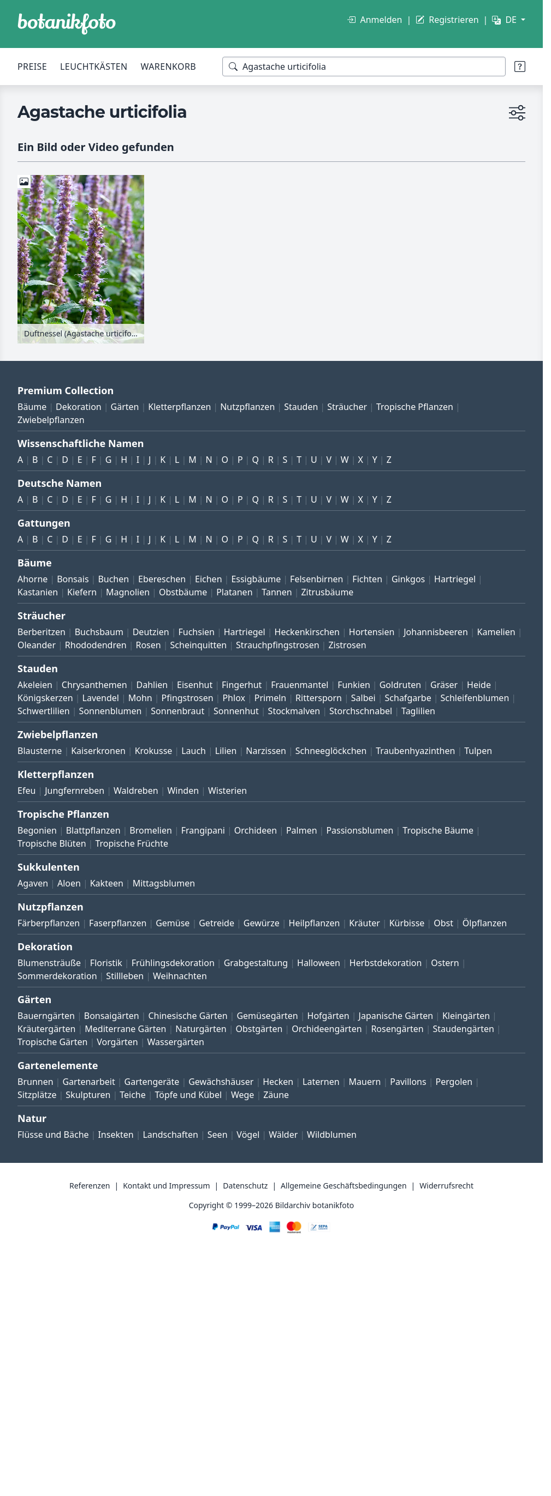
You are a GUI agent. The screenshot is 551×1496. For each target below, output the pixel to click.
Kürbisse (407, 923)
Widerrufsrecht (446, 1185)
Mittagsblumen (164, 883)
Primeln (270, 698)
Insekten (115, 1135)
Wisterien (227, 791)
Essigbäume (256, 579)
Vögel (247, 1135)
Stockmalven (294, 711)
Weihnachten (180, 976)
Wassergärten (175, 1042)
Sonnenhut (236, 711)
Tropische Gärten (52, 1042)
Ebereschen (162, 579)
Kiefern (82, 592)
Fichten (367, 579)
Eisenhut (194, 685)
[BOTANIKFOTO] (66, 24)
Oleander (36, 645)
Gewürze (262, 923)
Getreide (216, 923)
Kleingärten (466, 1016)
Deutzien (151, 632)
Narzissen (266, 751)
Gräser (444, 685)
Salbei (363, 698)
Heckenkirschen (307, 632)
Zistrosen (347, 645)
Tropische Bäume (437, 830)
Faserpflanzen (117, 923)
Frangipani (203, 830)
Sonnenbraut (177, 711)
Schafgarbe (408, 698)
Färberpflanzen (48, 923)
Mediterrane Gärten (125, 1029)
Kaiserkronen (98, 751)
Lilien (226, 751)
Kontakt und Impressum (166, 1185)
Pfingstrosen (188, 698)
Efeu (26, 791)
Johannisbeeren (436, 632)
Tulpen (478, 751)
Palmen (301, 830)
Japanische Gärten (396, 1016)
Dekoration (79, 407)
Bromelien (150, 830)
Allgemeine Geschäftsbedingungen (344, 1185)
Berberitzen (41, 632)
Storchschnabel (360, 711)
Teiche (133, 1095)
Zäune (276, 1095)
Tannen (277, 592)
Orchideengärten (327, 1029)
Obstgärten (258, 1029)
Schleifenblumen (475, 698)
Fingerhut (242, 685)
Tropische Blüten (51, 843)
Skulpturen (88, 1095)
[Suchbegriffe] (364, 66)
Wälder (283, 1135)
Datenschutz (245, 1185)
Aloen (69, 883)
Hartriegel (455, 579)
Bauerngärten (46, 1016)
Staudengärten (463, 1029)
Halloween (318, 963)
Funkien (353, 685)
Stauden (301, 407)
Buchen (113, 579)
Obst (443, 923)
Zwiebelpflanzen (51, 420)
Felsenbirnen (316, 579)
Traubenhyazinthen (415, 751)
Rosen (148, 645)
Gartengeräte (152, 1082)
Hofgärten (328, 1016)
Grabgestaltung (256, 963)
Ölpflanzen (485, 923)
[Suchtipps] (519, 66)
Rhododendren (96, 645)
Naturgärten (200, 1029)
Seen (218, 1135)
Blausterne (39, 751)
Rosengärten (397, 1029)
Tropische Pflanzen (414, 407)
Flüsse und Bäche (53, 1135)
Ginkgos (408, 579)
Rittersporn (318, 698)
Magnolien (128, 592)
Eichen (208, 579)
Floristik (106, 963)
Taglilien (418, 711)
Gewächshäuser (220, 1082)
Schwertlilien (43, 711)
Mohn (140, 698)
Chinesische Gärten (187, 1016)
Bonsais (72, 579)
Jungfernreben (74, 791)
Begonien (37, 830)
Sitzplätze (36, 1095)
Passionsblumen (359, 830)
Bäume (31, 407)
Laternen (321, 1082)
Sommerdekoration (57, 976)
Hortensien (372, 632)
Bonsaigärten (111, 1016)
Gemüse (172, 923)
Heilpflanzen (314, 923)
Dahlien (152, 685)
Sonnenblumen (110, 711)
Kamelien (496, 632)
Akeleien (34, 685)
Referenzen (89, 1185)
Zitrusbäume (327, 592)
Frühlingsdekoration (173, 963)
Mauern (365, 1082)
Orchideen (255, 830)
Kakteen (106, 883)
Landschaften (170, 1135)
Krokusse (154, 751)
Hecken (278, 1082)
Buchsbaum (99, 632)
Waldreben (136, 791)
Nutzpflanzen (247, 407)
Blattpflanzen (93, 830)
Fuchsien (196, 632)
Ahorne (32, 579)
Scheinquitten (198, 645)
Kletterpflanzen (179, 407)
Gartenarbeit (88, 1082)
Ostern (445, 963)
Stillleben (125, 976)
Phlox (233, 698)
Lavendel (100, 698)
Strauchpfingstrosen (277, 645)
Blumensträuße (49, 963)
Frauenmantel (299, 685)
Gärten (125, 407)
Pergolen (453, 1082)
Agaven (32, 883)
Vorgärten (117, 1042)
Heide (479, 685)
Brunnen (35, 1082)
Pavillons (408, 1082)
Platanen (234, 592)
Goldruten (400, 685)
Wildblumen (332, 1135)
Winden (183, 791)
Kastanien (37, 592)
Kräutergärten (46, 1029)
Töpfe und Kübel (188, 1095)
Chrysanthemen (94, 685)
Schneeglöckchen (331, 751)
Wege (242, 1095)
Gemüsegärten (267, 1016)
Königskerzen (45, 698)
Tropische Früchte (131, 843)
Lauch (193, 751)
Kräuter (364, 923)
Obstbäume (183, 592)
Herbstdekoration (385, 963)
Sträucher (347, 407)
